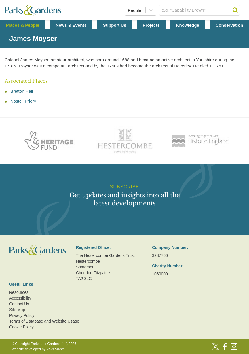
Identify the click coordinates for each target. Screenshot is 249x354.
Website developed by (38, 349)
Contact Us (19, 304)
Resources (18, 292)
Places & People (22, 25)
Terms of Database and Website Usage (44, 321)
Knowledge (187, 25)
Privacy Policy (21, 315)
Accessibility (20, 298)
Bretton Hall (21, 91)
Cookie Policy (21, 327)
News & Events (71, 25)
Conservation (229, 25)
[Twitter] (215, 346)
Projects (151, 25)
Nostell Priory (23, 101)
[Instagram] (234, 346)
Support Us (114, 25)
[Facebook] (224, 346)
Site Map (17, 309)
